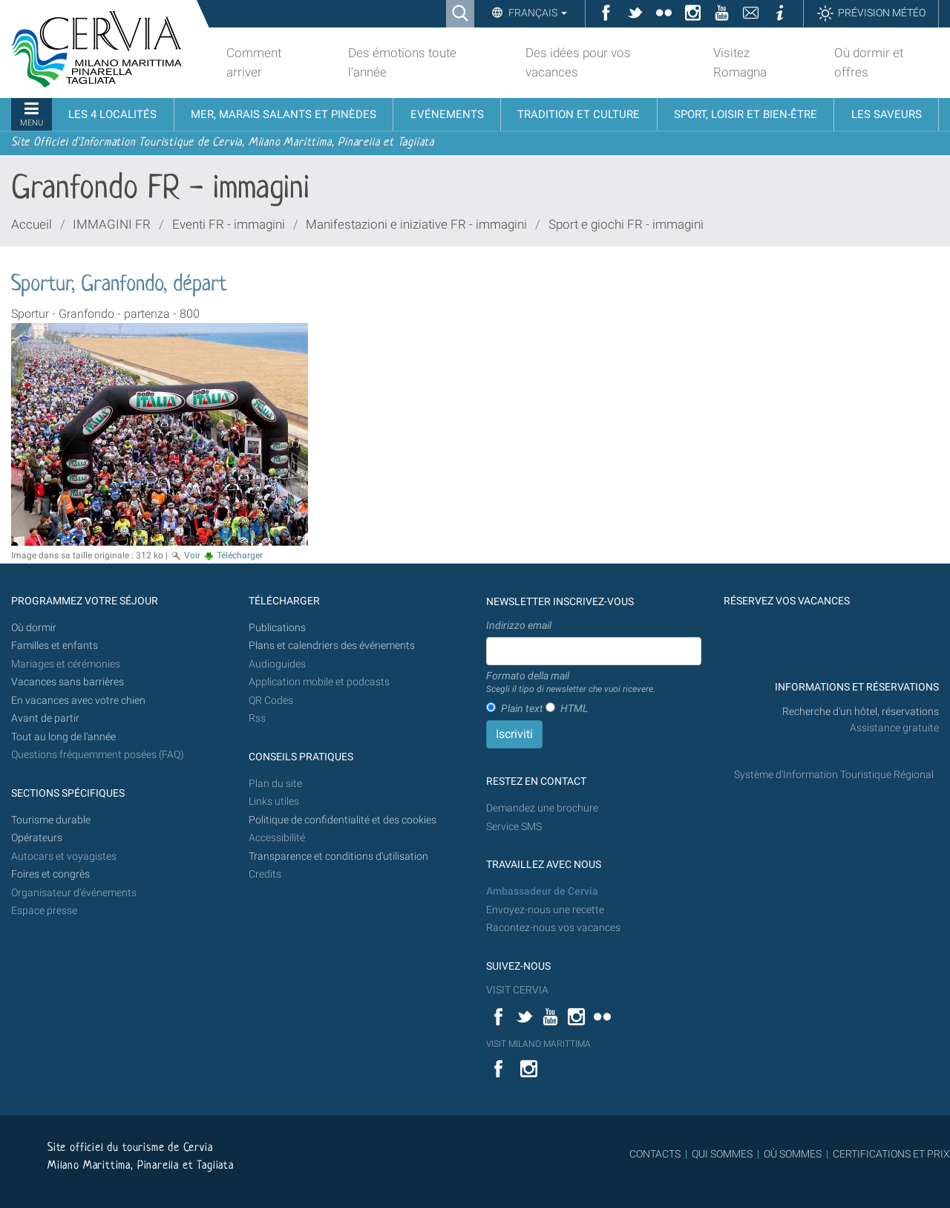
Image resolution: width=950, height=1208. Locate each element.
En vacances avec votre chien (79, 700)
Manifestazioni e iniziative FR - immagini (416, 224)
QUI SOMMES (722, 1154)
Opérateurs (36, 838)
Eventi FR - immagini (228, 224)
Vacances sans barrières (67, 682)
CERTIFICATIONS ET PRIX (891, 1154)
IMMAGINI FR (112, 224)
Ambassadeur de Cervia (542, 891)
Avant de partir (45, 718)
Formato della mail (570, 683)
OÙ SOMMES (793, 1154)
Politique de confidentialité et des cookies (342, 820)
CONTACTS (655, 1154)
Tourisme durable (51, 820)
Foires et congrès (50, 874)
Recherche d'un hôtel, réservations (860, 711)
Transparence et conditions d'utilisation (338, 856)
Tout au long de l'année (63, 737)
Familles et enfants (54, 645)
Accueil (31, 224)
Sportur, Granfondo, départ (119, 285)
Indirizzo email (518, 625)
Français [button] (536, 13)
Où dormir (33, 627)
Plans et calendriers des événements (332, 645)
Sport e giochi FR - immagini (626, 224)
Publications (277, 627)
